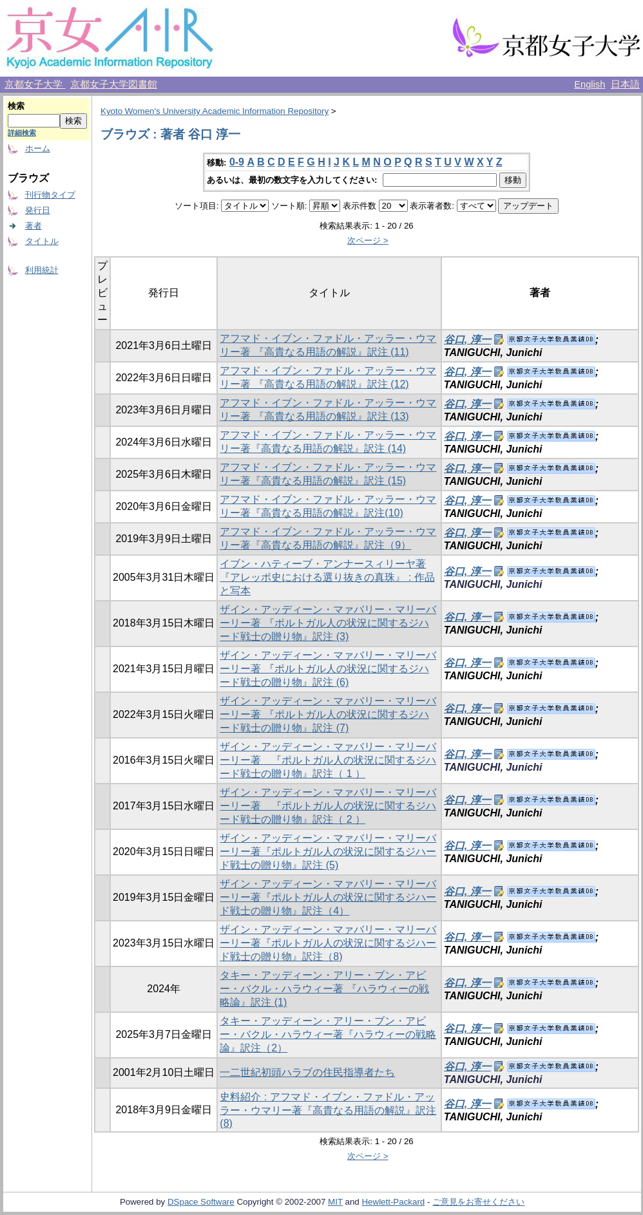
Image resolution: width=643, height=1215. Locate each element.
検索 (16, 106)
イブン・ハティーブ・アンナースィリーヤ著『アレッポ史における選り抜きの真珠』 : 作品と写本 (327, 577)
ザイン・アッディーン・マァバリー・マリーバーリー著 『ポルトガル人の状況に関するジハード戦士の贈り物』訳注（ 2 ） (328, 806)
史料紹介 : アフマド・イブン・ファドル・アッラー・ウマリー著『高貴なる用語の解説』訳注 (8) (328, 1110)
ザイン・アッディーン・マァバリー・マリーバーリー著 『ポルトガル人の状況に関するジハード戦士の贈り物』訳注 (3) (328, 623)
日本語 (625, 84)
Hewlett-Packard (393, 1202)
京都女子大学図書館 (113, 84)
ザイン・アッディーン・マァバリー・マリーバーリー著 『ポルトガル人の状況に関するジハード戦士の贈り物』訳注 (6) (328, 669)
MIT (335, 1202)
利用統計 (42, 270)
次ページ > (368, 240)
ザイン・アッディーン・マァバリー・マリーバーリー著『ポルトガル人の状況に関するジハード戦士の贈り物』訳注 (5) (328, 852)
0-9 (236, 161)
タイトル (42, 241)
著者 (33, 226)
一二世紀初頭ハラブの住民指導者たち (307, 1072)
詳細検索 (22, 133)
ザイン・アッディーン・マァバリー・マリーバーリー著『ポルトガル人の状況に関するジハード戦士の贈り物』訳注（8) (328, 943)
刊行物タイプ (50, 195)
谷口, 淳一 (467, 339)
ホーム (37, 148)
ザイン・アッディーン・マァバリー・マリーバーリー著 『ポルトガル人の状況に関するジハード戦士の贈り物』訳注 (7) (328, 714)
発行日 (37, 210)
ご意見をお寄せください (478, 1202)
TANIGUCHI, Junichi (493, 584)
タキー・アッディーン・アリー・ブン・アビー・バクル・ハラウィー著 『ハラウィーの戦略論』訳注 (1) (324, 989)
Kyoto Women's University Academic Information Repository (215, 111)
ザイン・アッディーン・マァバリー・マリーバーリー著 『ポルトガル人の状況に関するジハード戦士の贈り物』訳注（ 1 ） (328, 760)
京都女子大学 (35, 84)
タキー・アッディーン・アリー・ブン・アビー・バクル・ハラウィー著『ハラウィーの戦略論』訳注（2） (328, 1034)
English (589, 84)
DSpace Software (201, 1202)
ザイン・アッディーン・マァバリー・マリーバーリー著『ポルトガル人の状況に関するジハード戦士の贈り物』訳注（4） (328, 897)
